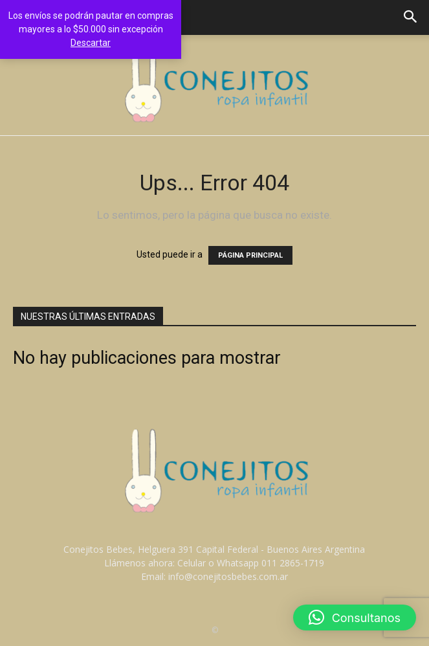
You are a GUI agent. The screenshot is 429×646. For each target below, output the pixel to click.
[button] (411, 17)
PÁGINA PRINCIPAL (250, 255)
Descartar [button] (91, 43)
